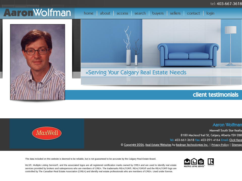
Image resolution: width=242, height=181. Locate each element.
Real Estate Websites (158, 145)
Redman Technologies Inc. (192, 145)
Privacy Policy (220, 145)
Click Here (235, 140)
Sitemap (237, 145)
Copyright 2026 (134, 145)
